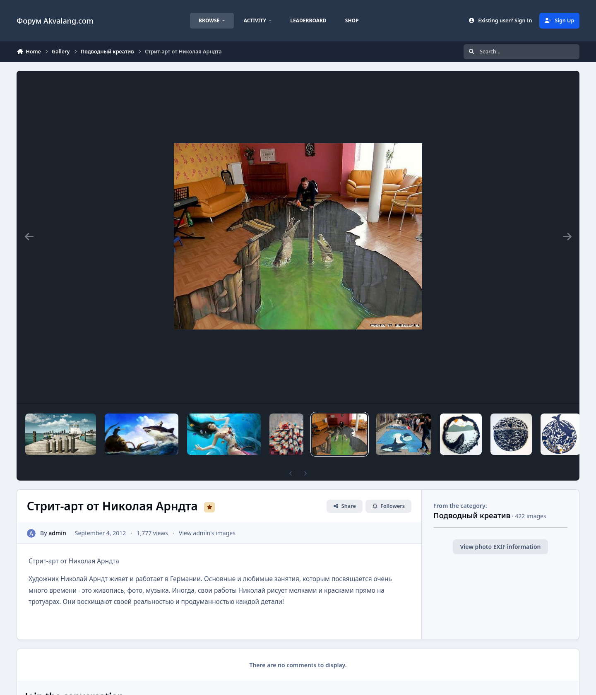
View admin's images (207, 533)
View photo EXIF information (500, 547)
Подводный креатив (471, 515)
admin (57, 533)
